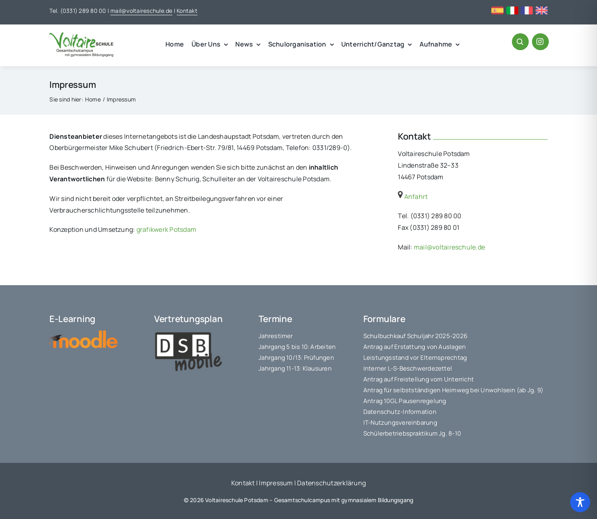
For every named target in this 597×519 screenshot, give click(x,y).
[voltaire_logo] (81, 35)
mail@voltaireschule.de (141, 10)
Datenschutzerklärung (331, 482)
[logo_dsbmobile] (188, 333)
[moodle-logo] (83, 333)
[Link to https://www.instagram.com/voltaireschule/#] (540, 41)
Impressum (276, 482)
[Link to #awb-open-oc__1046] (520, 41)
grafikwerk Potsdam (166, 229)
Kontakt (187, 10)
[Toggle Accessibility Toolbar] (580, 502)
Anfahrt (413, 196)
